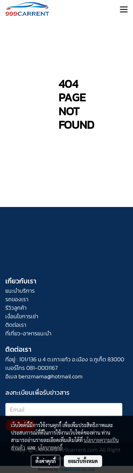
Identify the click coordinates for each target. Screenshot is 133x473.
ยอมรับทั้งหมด (83, 461)
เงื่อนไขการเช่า (21, 316)
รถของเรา (16, 299)
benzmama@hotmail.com (50, 376)
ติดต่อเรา (15, 324)
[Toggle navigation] (124, 10)
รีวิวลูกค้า (16, 307)
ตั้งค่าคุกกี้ (45, 461)
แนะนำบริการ (20, 290)
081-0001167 (42, 367)
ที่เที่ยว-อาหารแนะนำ (28, 333)
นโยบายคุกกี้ (50, 447)
